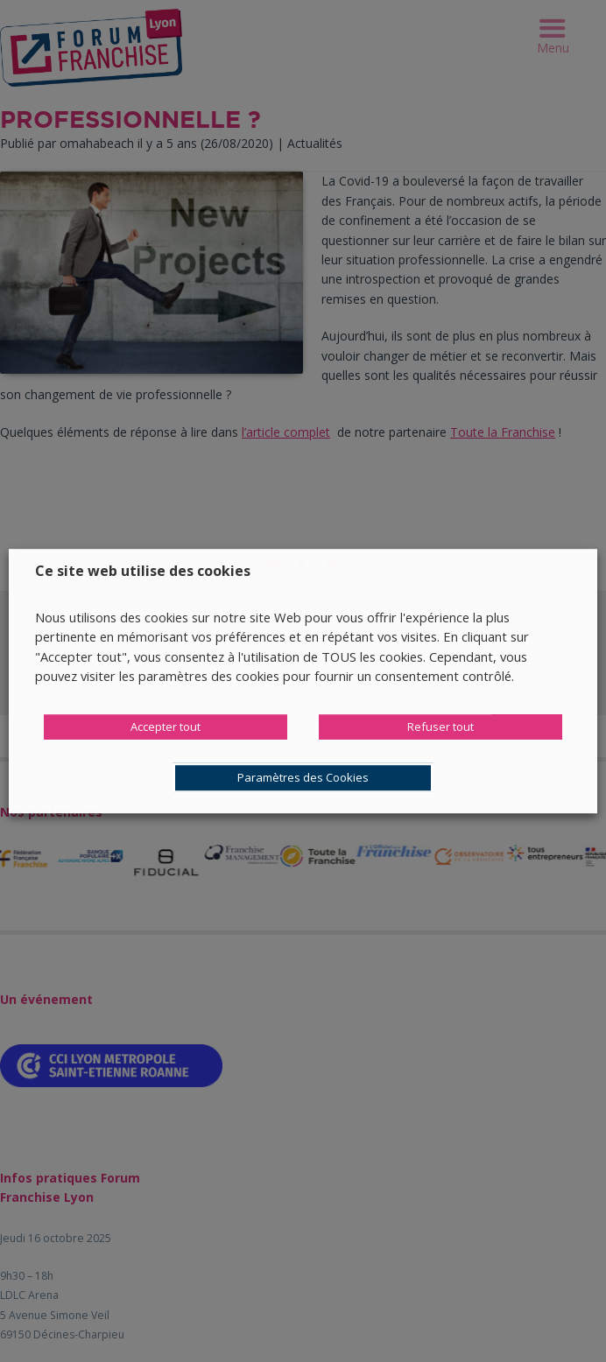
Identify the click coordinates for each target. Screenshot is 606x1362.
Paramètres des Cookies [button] (303, 777)
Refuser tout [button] (440, 726)
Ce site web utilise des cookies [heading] (142, 570)
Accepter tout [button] (165, 726)
